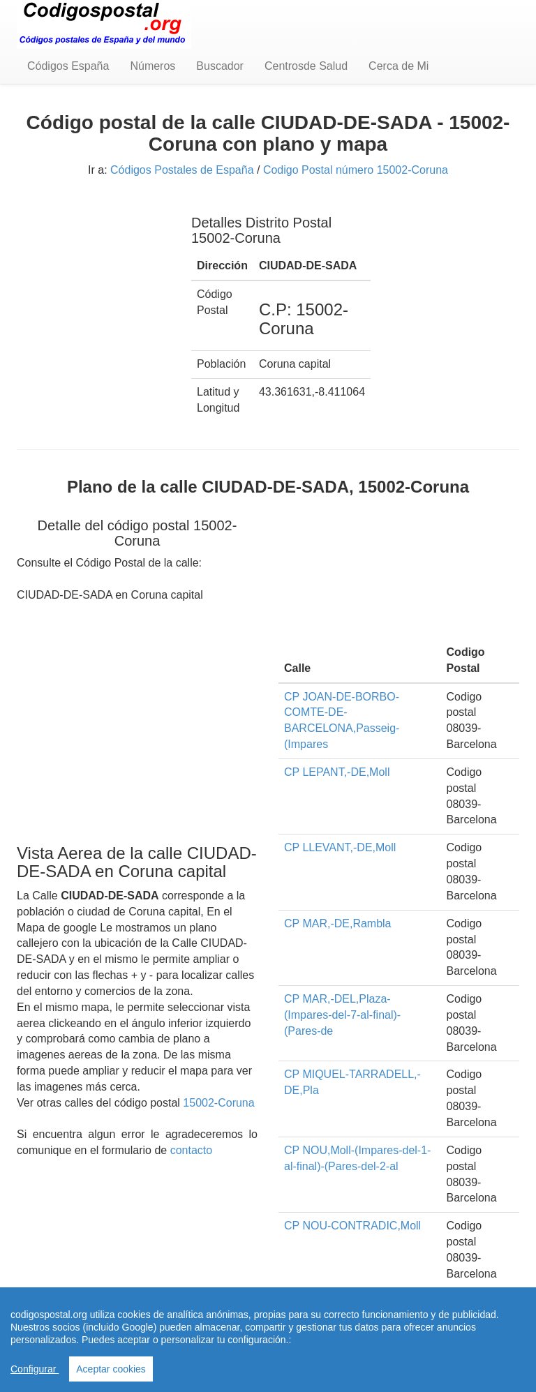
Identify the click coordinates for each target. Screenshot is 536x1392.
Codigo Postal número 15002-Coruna (355, 170)
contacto (191, 1150)
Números (152, 66)
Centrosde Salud (306, 66)
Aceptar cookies (111, 1369)
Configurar (34, 1369)
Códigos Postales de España (181, 170)
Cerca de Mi (398, 66)
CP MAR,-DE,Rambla (338, 923)
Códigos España (68, 66)
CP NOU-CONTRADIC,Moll (352, 1226)
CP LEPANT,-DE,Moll (336, 772)
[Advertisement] (93, 270)
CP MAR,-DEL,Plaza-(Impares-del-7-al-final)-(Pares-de (342, 1015)
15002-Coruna (218, 1103)
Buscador (220, 66)
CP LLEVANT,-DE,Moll (340, 847)
